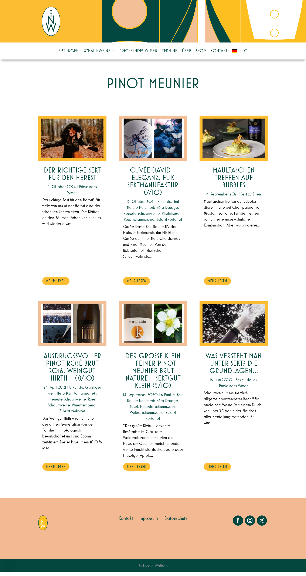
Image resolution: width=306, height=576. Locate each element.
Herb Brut (64, 397)
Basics (240, 384)
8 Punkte (76, 391)
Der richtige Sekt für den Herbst (72, 178)
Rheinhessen (171, 218)
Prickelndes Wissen (138, 51)
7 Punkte (164, 206)
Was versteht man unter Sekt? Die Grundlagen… (233, 368)
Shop (201, 51)
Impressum (148, 522)
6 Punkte (168, 399)
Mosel (133, 411)
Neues (252, 384)
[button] (9, 566)
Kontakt (219, 51)
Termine (169, 51)
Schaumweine (96, 51)
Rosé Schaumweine (139, 224)
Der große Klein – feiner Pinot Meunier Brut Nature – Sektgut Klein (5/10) (153, 375)
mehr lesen (56, 285)
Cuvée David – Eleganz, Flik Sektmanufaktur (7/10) (152, 186)
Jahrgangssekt (85, 397)
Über (186, 51)
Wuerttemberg (84, 409)
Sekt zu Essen (251, 198)
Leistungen (68, 51)
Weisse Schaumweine (146, 417)
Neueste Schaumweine (67, 403)
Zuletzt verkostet (72, 415)
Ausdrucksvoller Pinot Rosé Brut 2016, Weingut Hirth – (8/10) (72, 371)
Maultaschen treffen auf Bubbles (234, 182)
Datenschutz (175, 522)
